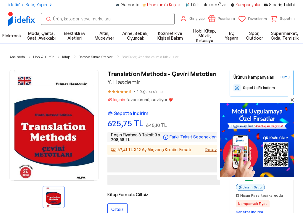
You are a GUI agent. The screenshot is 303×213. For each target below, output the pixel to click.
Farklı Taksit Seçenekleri (193, 137)
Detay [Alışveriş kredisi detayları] (211, 149)
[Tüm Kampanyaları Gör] (285, 77)
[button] (282, 18)
